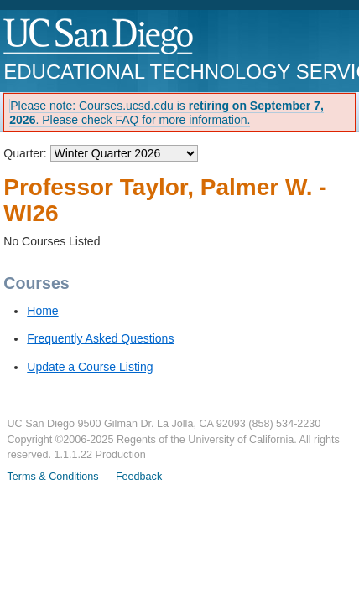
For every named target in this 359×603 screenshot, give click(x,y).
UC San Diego (99, 37)
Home (42, 310)
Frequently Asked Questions (100, 338)
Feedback (139, 476)
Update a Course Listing (90, 367)
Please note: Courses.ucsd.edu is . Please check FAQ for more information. (166, 112)
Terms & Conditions (52, 476)
